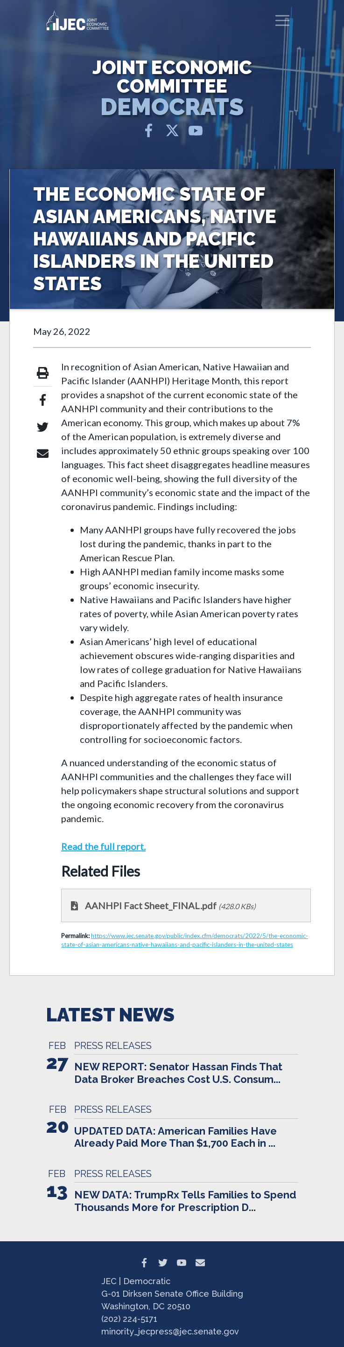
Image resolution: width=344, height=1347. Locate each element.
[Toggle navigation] (282, 20)
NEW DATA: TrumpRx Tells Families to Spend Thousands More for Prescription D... (185, 1201)
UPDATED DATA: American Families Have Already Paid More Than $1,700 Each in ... (175, 1137)
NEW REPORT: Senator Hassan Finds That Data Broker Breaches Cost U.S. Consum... (178, 1073)
